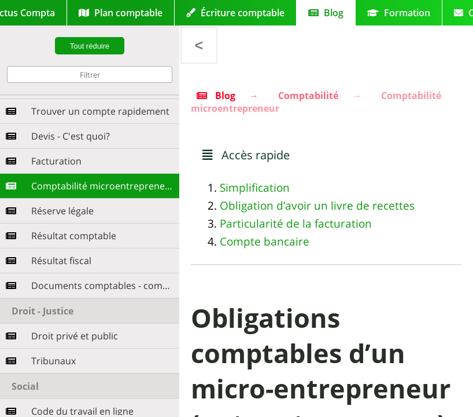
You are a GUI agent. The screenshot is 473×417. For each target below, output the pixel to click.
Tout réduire (90, 46)
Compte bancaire (264, 241)
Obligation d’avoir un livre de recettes (317, 205)
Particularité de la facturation (296, 223)
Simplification (255, 187)
